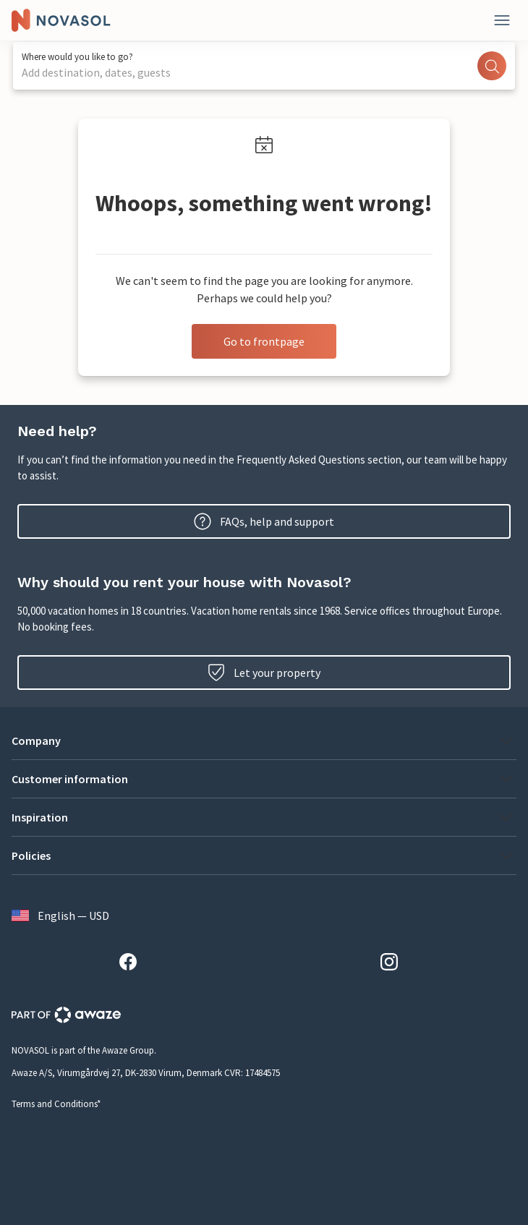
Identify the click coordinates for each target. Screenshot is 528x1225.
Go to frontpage (264, 341)
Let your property (264, 672)
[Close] (501, 20)
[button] (264, 740)
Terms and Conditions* (56, 1104)
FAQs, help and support (264, 521)
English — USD (60, 915)
